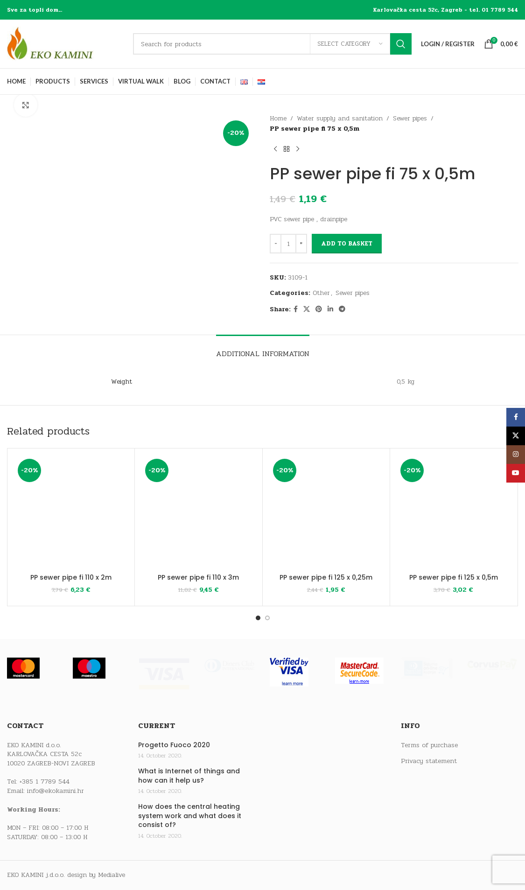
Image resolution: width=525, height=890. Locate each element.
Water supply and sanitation (340, 118)
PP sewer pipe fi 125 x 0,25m (326, 577)
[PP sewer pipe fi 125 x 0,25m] (326, 512)
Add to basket (346, 243)
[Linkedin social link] (330, 309)
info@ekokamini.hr (55, 791)
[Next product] (297, 149)
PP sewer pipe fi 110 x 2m (71, 577)
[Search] (272, 44)
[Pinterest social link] (319, 309)
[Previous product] (275, 149)
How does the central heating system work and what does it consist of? (189, 815)
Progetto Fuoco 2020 (174, 745)
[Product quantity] (288, 243)
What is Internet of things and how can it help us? (189, 776)
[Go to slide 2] (267, 618)
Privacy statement (429, 761)
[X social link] (307, 309)
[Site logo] (65, 44)
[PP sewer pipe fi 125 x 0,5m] (453, 512)
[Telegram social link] (342, 309)
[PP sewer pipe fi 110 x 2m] (70, 512)
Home (278, 118)
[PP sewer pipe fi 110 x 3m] (198, 512)
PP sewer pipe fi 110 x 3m (198, 577)
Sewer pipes (410, 118)
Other (321, 293)
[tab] (262, 349)
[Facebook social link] (296, 309)
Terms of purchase (429, 745)
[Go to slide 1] (258, 618)
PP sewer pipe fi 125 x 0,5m (453, 577)
